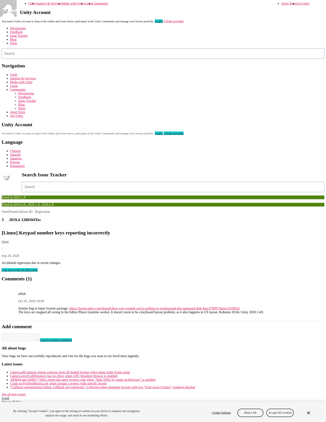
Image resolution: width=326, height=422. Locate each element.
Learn (88, 3)
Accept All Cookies (280, 415)
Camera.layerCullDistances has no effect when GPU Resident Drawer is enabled (63, 377)
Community (100, 3)
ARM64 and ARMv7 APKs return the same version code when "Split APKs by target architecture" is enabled (83, 381)
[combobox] (163, 54)
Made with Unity (73, 3)
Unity (32, 3)
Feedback (16, 32)
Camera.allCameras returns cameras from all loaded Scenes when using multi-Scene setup (70, 373)
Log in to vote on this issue (20, 270)
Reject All (250, 415)
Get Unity (303, 3)
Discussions (18, 28)
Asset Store (288, 3)
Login (159, 21)
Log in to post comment (60, 341)
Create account (174, 21)
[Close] (308, 415)
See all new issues (14, 395)
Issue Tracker (19, 35)
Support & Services (49, 3)
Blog (13, 39)
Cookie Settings (221, 415)
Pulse (13, 43)
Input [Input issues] (5, 241)
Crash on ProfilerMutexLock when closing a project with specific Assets (58, 384)
